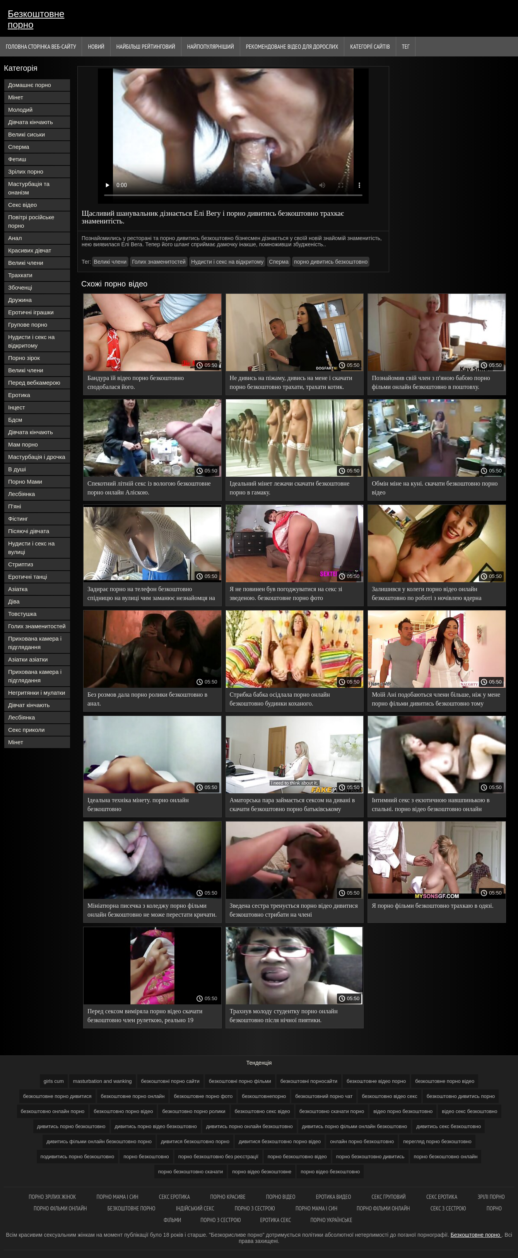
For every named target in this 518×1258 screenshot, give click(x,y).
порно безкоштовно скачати (190, 1171)
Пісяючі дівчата (28, 531)
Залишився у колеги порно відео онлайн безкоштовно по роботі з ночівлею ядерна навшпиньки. (426, 595)
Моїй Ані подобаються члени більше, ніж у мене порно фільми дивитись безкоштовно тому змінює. (436, 700)
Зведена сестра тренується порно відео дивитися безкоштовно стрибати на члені (294, 910)
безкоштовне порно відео (444, 1081)
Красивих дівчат (29, 250)
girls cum (54, 1081)
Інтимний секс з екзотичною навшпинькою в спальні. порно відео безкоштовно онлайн (430, 804)
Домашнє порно (29, 85)
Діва (14, 601)
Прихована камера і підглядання (35, 642)
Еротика (19, 395)
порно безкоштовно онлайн (446, 1156)
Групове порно (27, 324)
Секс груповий (389, 1196)
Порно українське (331, 1220)
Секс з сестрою (449, 1208)
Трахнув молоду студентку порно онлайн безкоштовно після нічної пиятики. (284, 1015)
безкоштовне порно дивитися (57, 1096)
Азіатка (17, 589)
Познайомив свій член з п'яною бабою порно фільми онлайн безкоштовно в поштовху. (431, 382)
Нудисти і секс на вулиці (31, 547)
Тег (406, 46)
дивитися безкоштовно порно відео (280, 1141)
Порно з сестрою (255, 1208)
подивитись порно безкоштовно (78, 1156)
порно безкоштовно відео (297, 1156)
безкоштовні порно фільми (240, 1081)
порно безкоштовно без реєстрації (218, 1156)
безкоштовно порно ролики (193, 1111)
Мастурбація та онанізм (29, 188)
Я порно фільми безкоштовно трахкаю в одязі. (433, 905)
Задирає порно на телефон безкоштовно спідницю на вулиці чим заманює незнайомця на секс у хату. (151, 595)
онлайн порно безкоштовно (362, 1141)
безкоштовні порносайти (308, 1081)
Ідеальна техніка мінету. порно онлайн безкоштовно (138, 804)
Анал (15, 238)
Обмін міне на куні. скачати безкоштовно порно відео (434, 488)
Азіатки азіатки (28, 659)
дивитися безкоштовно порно (195, 1141)
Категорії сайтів (370, 46)
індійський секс (195, 1208)
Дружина (20, 300)
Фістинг (18, 518)
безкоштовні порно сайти (170, 1081)
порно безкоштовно (146, 1156)
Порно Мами (25, 481)
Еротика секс (275, 1220)
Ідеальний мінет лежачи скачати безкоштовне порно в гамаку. (290, 488)
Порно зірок (24, 358)
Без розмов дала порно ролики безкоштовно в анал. (147, 699)
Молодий (20, 109)
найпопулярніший (210, 46)
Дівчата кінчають (30, 122)
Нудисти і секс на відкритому (31, 341)
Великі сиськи (26, 134)
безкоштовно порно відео (123, 1111)
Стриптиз (20, 564)
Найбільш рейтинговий (145, 46)
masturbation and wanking (102, 1081)
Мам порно (23, 444)
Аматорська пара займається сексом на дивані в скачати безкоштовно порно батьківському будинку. (292, 806)
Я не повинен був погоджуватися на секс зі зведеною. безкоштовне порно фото (286, 593)
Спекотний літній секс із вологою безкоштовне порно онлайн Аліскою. (149, 488)
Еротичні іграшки (31, 312)
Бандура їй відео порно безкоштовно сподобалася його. (135, 382)
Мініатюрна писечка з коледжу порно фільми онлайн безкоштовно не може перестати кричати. (152, 910)
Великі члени (25, 262)
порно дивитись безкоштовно (331, 262)
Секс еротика (175, 1196)
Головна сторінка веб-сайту (41, 46)
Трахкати (20, 275)
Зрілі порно (491, 1196)
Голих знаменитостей (37, 626)
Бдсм (15, 419)
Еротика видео (334, 1196)
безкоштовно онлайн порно (53, 1111)
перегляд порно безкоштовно (437, 1141)
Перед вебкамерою (34, 382)
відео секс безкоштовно (469, 1111)
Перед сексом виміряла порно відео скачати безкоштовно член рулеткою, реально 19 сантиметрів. (144, 1017)
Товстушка (22, 613)
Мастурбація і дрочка (36, 456)
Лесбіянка (21, 494)
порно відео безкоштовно (330, 1171)
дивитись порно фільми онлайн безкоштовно (354, 1126)
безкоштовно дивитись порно (461, 1096)
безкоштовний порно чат (323, 1096)
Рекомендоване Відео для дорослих (292, 46)
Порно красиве (228, 1196)
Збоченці (20, 287)
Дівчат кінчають (29, 705)
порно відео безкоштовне (261, 1171)
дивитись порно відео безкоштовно (156, 1126)
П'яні (14, 506)
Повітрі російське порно (31, 221)
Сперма (18, 146)
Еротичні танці (27, 576)
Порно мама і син (118, 1196)
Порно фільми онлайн (61, 1208)
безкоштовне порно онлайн (133, 1096)
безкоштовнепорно (264, 1096)
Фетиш (17, 159)
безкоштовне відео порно (376, 1081)
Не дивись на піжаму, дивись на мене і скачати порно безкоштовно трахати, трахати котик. (291, 382)
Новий (96, 46)
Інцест (16, 407)
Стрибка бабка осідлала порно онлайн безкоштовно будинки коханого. (280, 699)
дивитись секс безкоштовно (448, 1126)
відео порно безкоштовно (403, 1111)
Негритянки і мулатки (36, 692)
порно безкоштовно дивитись (370, 1156)
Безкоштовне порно (36, 19)
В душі (17, 469)
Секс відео (22, 204)
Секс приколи (26, 729)
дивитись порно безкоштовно (71, 1126)
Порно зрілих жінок (53, 1196)
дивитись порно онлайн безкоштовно (249, 1126)
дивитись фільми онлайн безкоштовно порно (99, 1141)
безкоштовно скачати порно (331, 1111)
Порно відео (281, 1196)
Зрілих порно (25, 171)
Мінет (15, 97)
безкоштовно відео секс (389, 1096)
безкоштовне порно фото (203, 1096)
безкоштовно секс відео (262, 1111)
